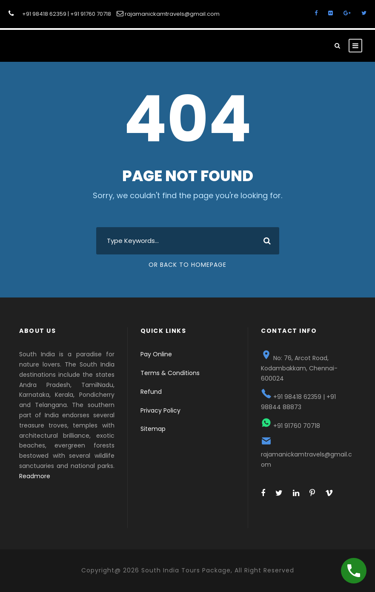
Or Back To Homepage (187, 264)
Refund (151, 391)
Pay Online (156, 354)
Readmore (34, 476)
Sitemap (153, 429)
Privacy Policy (160, 410)
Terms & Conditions (170, 373)
